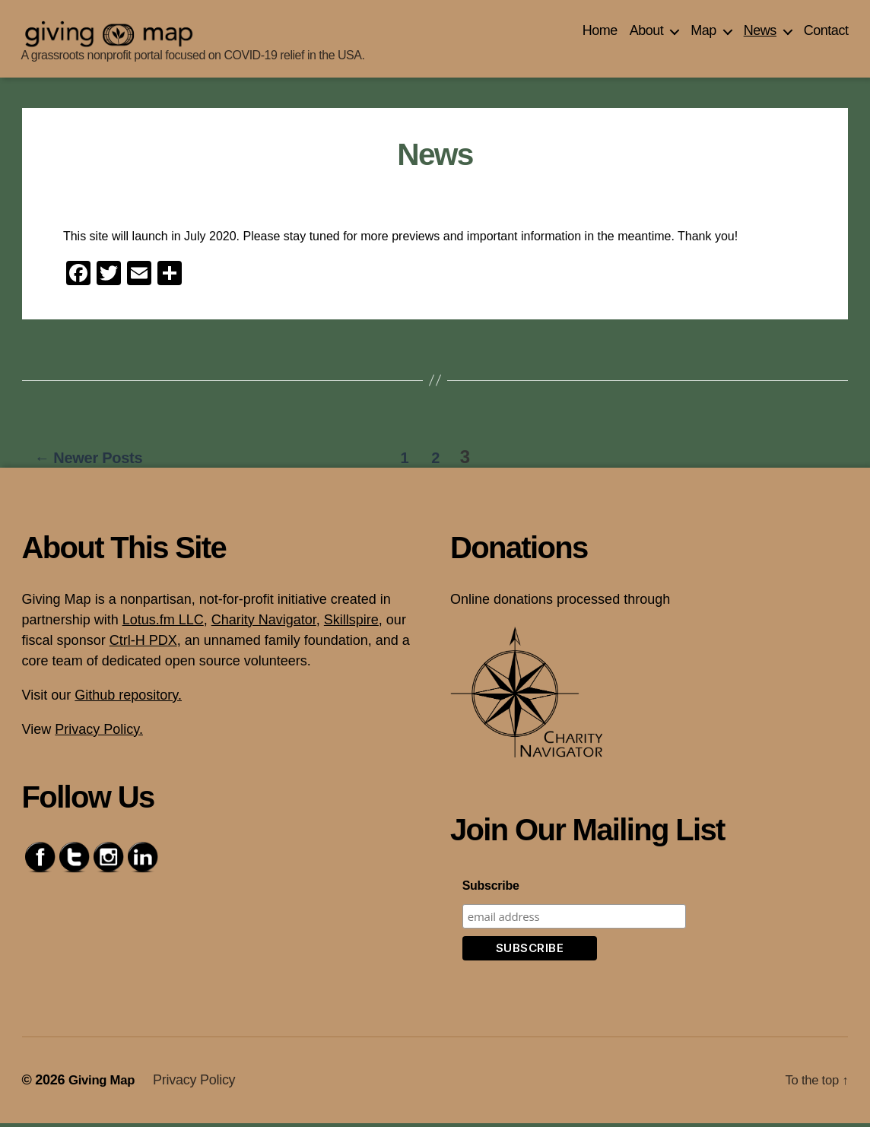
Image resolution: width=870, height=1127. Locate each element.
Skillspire (351, 623)
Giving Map (104, 1083)
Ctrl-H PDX (143, 644)
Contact (826, 35)
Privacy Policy (199, 1083)
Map (703, 35)
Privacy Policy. (99, 733)
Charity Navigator (263, 623)
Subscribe (490, 889)
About (647, 35)
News (760, 35)
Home (600, 35)
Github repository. (128, 698)
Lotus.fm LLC (163, 623)
